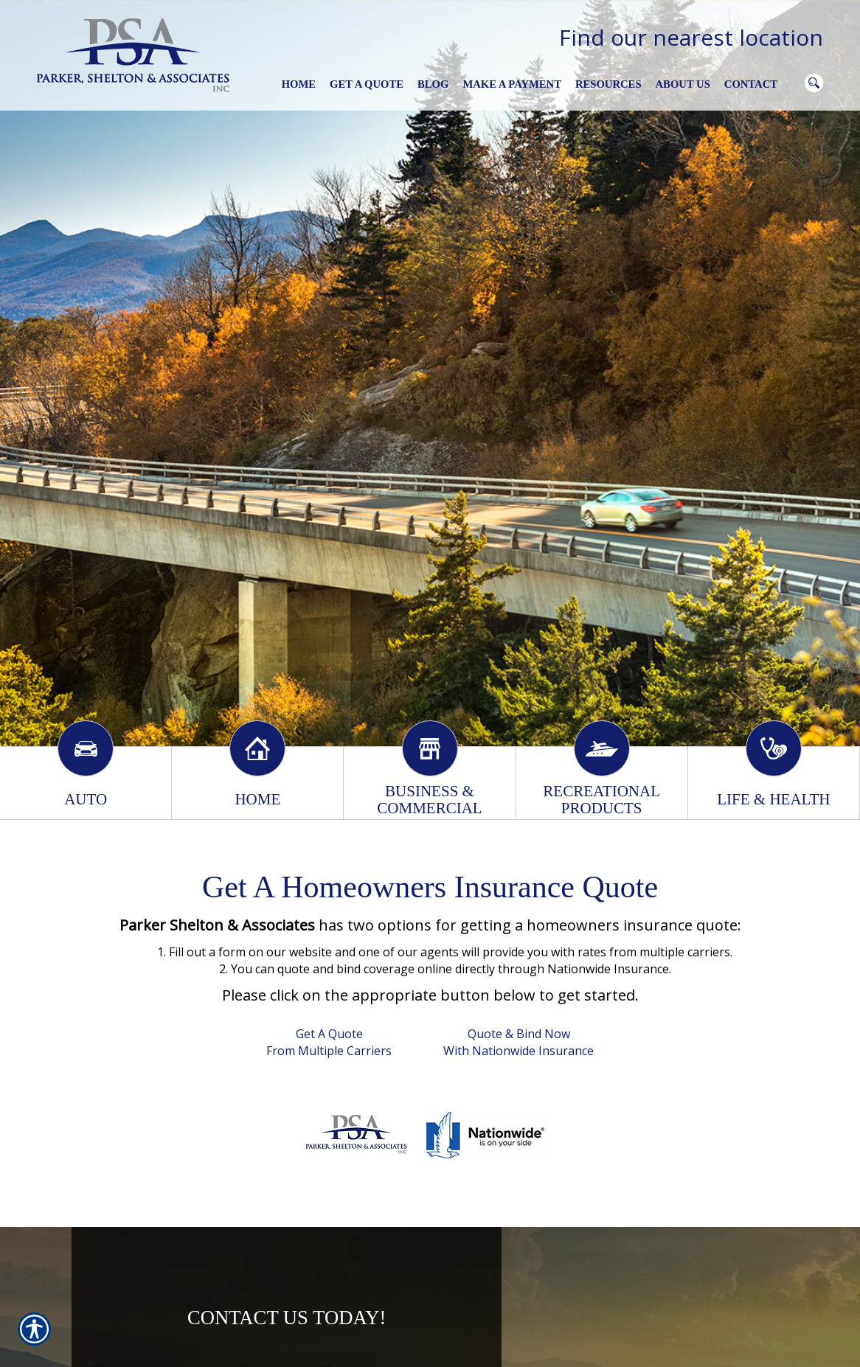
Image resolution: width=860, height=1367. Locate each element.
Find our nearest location (691, 37)
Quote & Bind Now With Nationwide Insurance (518, 1042)
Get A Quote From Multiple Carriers (329, 1042)
